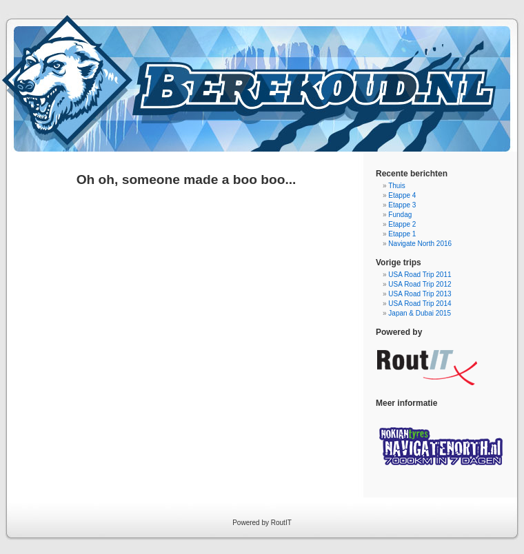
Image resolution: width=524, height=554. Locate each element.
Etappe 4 (402, 195)
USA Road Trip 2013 (419, 294)
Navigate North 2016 (420, 243)
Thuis (396, 185)
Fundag (400, 214)
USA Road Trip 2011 (419, 274)
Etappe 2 (402, 224)
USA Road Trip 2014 (419, 303)
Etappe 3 (402, 205)
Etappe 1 (402, 234)
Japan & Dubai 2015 (419, 313)
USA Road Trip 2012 (419, 284)
